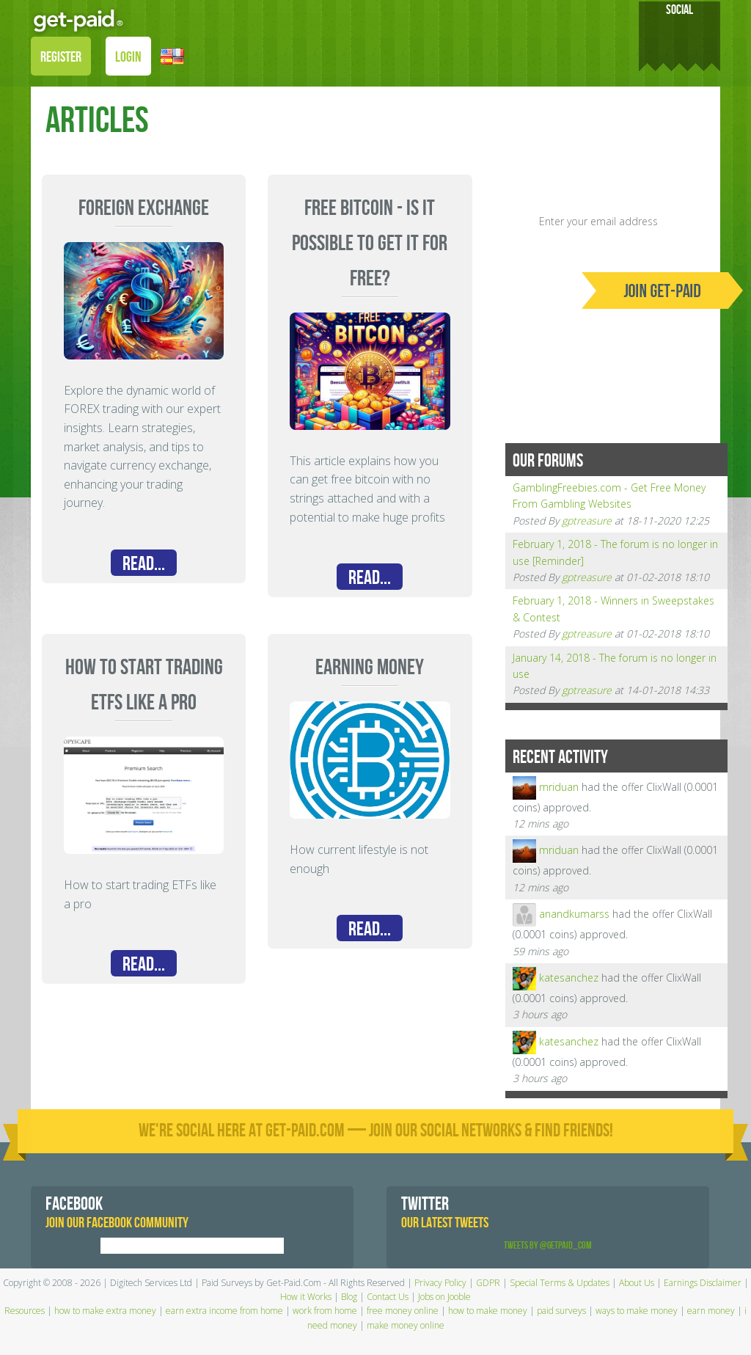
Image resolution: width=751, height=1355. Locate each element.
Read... (143, 564)
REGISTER (60, 57)
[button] (172, 55)
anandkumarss (574, 914)
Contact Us (388, 1296)
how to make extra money (105, 1310)
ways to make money (637, 1310)
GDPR (488, 1283)
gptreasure (587, 520)
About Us (636, 1283)
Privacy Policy (440, 1283)
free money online (403, 1310)
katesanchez (568, 978)
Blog (349, 1296)
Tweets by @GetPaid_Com (548, 1245)
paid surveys (561, 1310)
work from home (325, 1310)
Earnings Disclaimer (702, 1283)
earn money (711, 1310)
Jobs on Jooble (444, 1296)
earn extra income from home (224, 1310)
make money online (405, 1325)
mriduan (559, 786)
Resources (24, 1310)
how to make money (487, 1310)
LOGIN (128, 57)
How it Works (305, 1296)
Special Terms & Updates (559, 1283)
